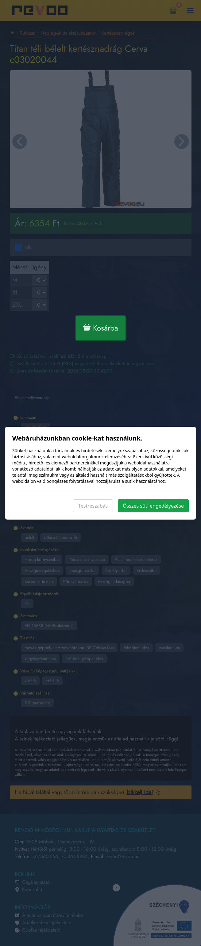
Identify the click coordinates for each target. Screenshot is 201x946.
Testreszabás (93, 505)
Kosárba (100, 328)
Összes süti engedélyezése (153, 505)
